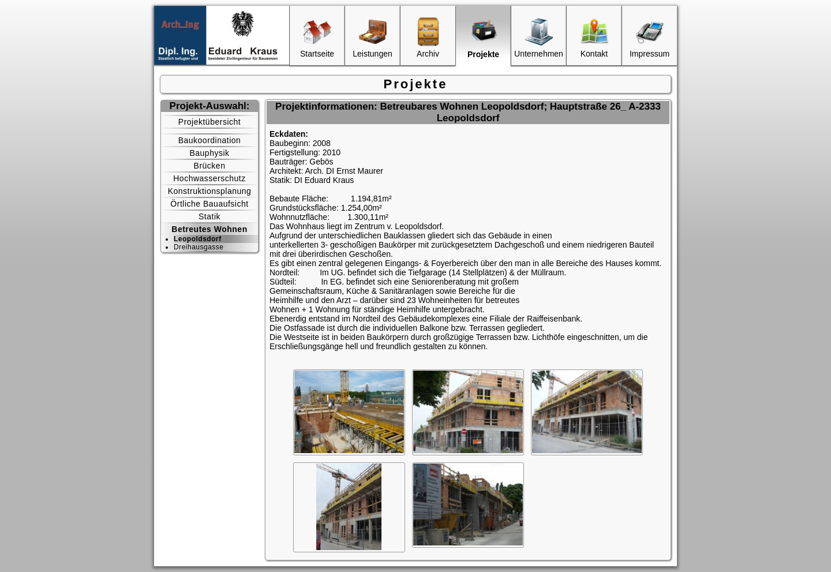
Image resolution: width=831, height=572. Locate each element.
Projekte (483, 38)
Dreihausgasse (199, 247)
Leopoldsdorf (198, 239)
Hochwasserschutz (209, 178)
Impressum (649, 37)
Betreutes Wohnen (209, 229)
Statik (209, 216)
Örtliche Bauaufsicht (209, 203)
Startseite (317, 37)
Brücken (210, 165)
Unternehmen (538, 37)
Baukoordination (209, 140)
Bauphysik (209, 153)
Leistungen (372, 37)
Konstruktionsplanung (210, 191)
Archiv (428, 37)
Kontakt (594, 37)
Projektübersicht (209, 121)
